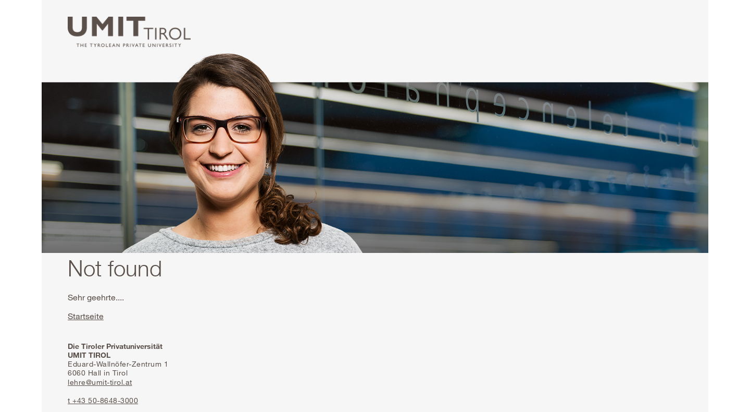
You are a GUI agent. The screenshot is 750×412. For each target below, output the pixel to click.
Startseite (86, 316)
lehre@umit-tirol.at (100, 382)
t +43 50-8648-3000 (103, 400)
